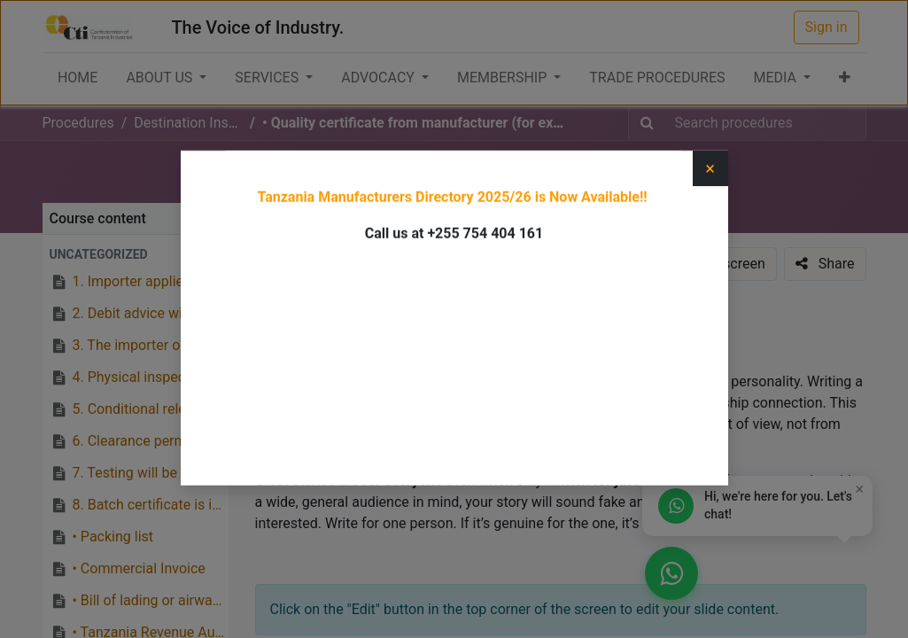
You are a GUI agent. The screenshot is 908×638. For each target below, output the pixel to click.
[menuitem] (77, 78)
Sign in (826, 27)
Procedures (78, 122)
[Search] (647, 123)
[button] (845, 78)
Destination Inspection (390, 177)
